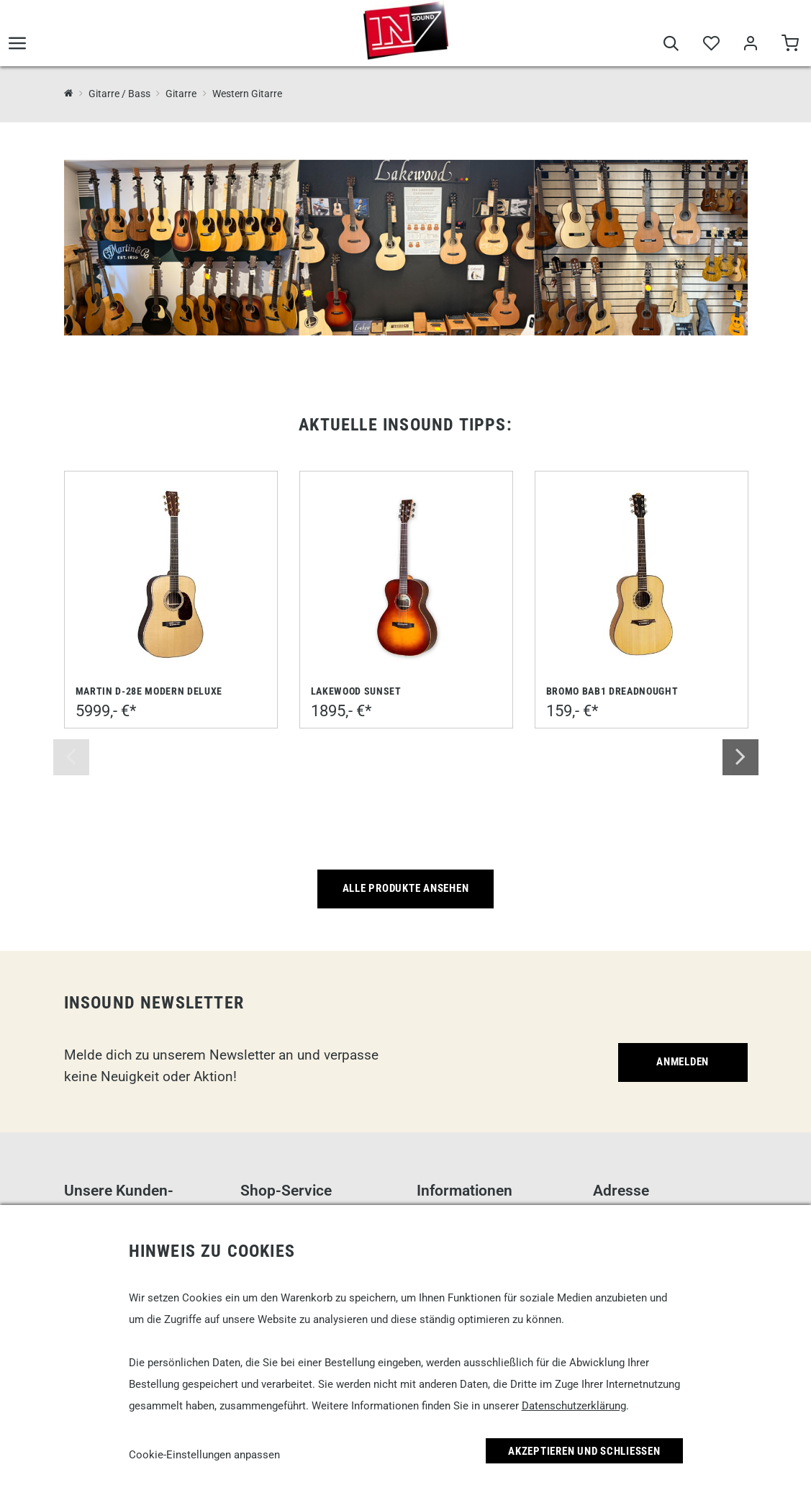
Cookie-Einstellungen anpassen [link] (204, 1454)
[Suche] (671, 44)
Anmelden (682, 1061)
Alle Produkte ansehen (406, 888)
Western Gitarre (247, 93)
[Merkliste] (710, 44)
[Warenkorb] (790, 44)
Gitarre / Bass (119, 93)
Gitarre (181, 93)
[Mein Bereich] (750, 44)
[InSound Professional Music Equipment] (68, 93)
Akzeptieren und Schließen (584, 1451)
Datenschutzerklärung (574, 1405)
